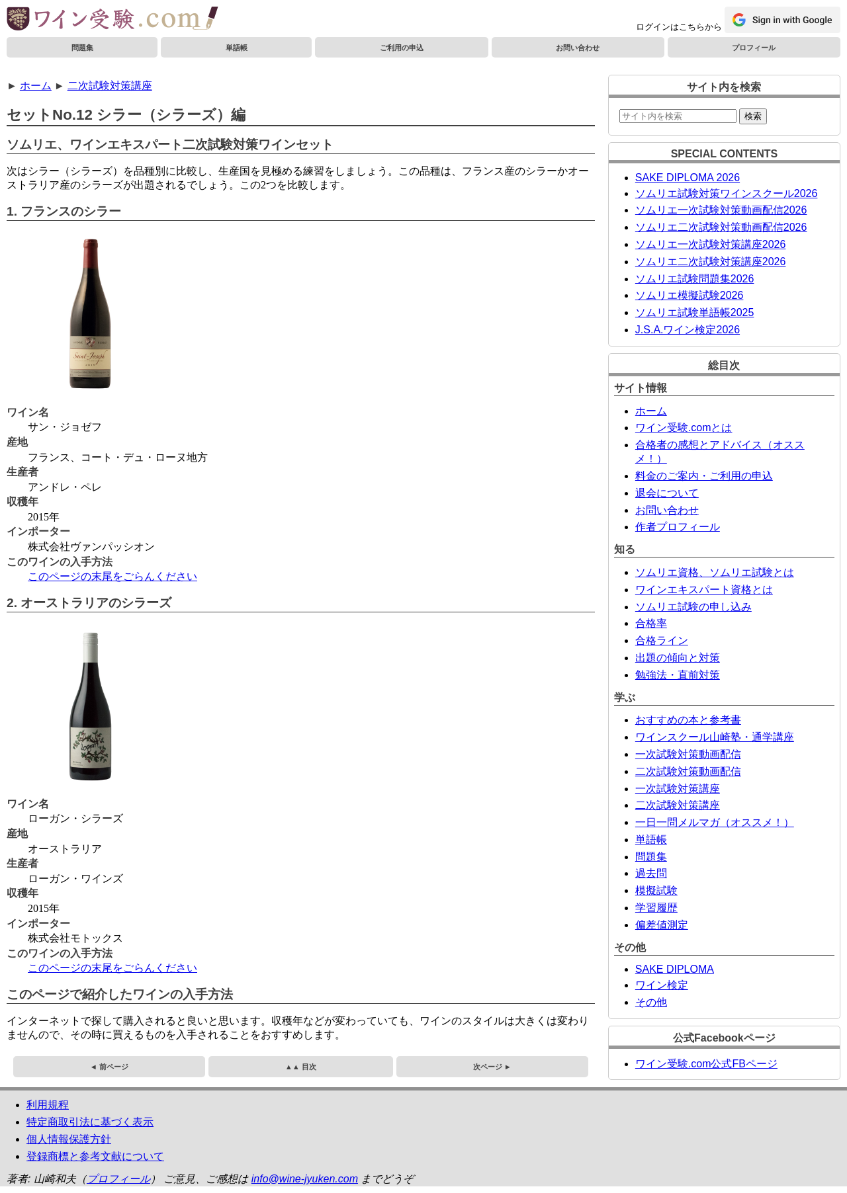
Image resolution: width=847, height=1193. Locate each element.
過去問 (651, 873)
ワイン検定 (661, 985)
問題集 (82, 48)
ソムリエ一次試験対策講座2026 (710, 244)
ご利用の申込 (402, 48)
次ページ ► (492, 1067)
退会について (667, 493)
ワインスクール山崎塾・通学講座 (714, 737)
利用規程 (47, 1104)
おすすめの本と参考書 (688, 719)
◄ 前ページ (109, 1067)
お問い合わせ (578, 48)
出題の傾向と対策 (677, 657)
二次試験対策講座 (109, 85)
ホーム (36, 85)
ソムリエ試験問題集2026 (694, 278)
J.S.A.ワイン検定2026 (687, 329)
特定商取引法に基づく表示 (90, 1122)
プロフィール (754, 48)
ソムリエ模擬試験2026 (689, 295)
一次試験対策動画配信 (688, 754)
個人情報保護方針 (68, 1139)
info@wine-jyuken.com (304, 1178)
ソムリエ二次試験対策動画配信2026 (721, 227)
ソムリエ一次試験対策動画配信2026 (721, 210)
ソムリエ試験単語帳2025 (694, 312)
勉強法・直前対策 (677, 674)
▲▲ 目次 (300, 1067)
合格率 (651, 623)
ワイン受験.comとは (684, 427)
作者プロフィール (677, 526)
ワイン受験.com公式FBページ (706, 1063)
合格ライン (661, 640)
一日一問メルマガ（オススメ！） (714, 822)
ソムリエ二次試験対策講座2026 (710, 261)
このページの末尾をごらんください (112, 576)
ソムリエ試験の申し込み (693, 606)
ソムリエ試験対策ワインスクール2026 (726, 193)
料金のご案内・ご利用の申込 (704, 475)
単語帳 (236, 48)
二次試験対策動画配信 (688, 771)
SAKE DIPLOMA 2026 (687, 177)
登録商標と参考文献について (95, 1156)
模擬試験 (656, 890)
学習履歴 (656, 907)
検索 (753, 116)
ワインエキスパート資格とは (704, 589)
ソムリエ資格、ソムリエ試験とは (714, 572)
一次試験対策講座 (677, 788)
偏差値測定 (661, 924)
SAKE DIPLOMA (674, 969)
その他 (651, 1002)
